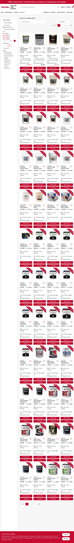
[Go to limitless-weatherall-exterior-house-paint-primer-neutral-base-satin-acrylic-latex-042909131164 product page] (25, 326)
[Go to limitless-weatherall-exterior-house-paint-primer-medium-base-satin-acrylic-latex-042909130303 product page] (66, 287)
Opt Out (66, 538)
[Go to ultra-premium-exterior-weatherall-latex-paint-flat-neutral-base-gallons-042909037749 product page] (53, 131)
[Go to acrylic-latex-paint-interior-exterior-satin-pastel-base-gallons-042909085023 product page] (39, 209)
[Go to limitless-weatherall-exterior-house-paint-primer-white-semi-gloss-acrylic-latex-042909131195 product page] (39, 248)
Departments (8, 12)
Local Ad (22, 12)
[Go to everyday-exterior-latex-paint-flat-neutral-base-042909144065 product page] (66, 170)
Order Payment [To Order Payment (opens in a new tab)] (61, 12)
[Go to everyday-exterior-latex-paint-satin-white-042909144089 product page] (25, 170)
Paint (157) (6, 48)
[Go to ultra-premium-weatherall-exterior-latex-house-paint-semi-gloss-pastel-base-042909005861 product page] (39, 404)
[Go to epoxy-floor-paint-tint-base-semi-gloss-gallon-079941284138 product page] (39, 442)
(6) (6, 57)
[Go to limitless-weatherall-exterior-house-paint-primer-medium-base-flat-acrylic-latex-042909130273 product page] (66, 326)
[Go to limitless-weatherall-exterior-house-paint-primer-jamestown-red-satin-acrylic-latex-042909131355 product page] (25, 287)
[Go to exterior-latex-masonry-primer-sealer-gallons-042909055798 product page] (53, 170)
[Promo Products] (3, 22)
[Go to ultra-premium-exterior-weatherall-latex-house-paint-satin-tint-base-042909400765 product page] (39, 481)
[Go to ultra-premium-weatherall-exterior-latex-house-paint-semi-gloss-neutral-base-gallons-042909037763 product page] (39, 92)
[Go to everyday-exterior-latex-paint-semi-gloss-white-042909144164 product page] (66, 131)
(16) (8, 54)
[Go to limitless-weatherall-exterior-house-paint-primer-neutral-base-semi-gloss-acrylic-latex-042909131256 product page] (66, 248)
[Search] (59, 7)
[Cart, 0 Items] (72, 7)
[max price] (10, 41)
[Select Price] (15, 41)
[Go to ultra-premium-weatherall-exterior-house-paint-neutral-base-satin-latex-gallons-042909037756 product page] (25, 131)
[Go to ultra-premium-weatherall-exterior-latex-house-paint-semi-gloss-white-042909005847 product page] (25, 404)
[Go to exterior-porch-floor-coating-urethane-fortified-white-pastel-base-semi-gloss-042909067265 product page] (53, 481)
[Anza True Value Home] (5, 7)
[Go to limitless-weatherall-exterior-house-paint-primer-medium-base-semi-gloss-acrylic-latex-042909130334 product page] (53, 248)
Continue (66, 534)
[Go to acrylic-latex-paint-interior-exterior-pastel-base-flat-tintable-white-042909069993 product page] (39, 53)
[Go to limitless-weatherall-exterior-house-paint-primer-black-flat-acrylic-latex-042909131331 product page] (39, 326)
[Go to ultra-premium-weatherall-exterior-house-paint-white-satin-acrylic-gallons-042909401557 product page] (53, 92)
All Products (7, 25)
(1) (7, 62)
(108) (7, 52)
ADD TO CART (26, 67)
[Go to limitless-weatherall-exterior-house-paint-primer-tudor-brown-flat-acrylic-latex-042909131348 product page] (53, 326)
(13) (8, 55)
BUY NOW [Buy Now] (26, 70)
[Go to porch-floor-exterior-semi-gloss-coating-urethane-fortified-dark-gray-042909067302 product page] (66, 481)
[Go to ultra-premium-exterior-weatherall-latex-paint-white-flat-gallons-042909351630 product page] (39, 131)
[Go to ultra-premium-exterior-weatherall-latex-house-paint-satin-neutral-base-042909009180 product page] (25, 481)
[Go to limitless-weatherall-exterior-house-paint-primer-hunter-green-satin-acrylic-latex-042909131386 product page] (39, 287)
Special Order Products (9, 29)
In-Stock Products (8, 27)
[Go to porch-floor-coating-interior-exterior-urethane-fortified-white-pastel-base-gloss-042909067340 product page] (53, 404)
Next (71, 25)
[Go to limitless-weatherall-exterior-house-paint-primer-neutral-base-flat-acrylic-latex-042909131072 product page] (25, 365)
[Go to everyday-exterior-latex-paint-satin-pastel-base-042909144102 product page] (39, 170)
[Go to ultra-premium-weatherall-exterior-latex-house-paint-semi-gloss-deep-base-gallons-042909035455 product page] (25, 92)
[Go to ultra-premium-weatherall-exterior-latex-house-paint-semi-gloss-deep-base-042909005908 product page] (25, 53)
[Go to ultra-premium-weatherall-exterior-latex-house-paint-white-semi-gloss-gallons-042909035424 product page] (66, 53)
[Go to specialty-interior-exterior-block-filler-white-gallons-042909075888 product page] (25, 209)
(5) (6, 59)
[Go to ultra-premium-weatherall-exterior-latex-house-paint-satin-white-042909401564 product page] (66, 442)
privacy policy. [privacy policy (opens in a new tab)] (29, 538)
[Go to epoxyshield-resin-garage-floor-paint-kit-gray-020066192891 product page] (53, 209)
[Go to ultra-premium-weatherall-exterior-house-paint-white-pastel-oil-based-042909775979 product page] (39, 365)
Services (53, 12)
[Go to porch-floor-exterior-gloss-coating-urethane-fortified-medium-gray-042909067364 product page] (25, 442)
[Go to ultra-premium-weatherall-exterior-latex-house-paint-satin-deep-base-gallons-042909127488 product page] (66, 92)
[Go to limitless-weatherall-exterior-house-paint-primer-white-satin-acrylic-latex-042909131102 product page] (53, 287)
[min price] (5, 41)
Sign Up (69, 7)
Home (2, 12)
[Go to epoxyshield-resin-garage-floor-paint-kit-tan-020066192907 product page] (66, 209)
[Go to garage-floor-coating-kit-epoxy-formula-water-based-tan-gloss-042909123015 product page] (25, 248)
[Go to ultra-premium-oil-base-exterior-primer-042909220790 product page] (53, 442)
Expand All (9, 46)
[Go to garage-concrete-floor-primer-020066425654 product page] (66, 365)
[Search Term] (40, 7)
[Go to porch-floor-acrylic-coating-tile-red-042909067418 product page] (66, 404)
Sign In (63, 7)
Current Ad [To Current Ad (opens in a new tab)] (46, 12)
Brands (16, 12)
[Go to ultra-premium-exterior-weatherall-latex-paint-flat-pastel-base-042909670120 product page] (53, 53)
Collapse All (9, 44)
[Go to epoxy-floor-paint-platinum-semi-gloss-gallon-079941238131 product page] (53, 365)
